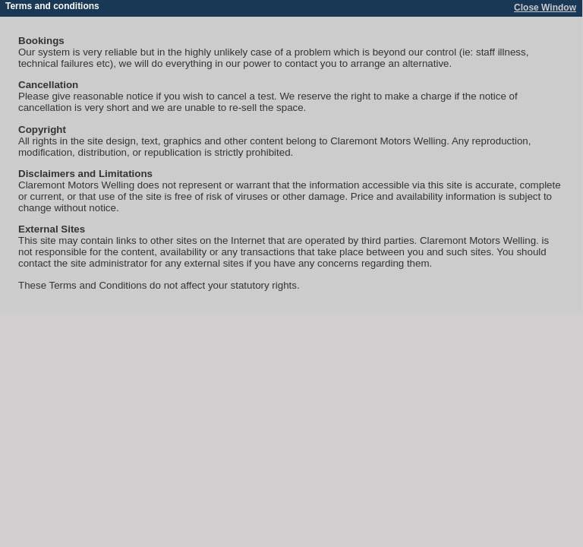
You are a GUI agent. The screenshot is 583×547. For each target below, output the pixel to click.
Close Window (545, 7)
